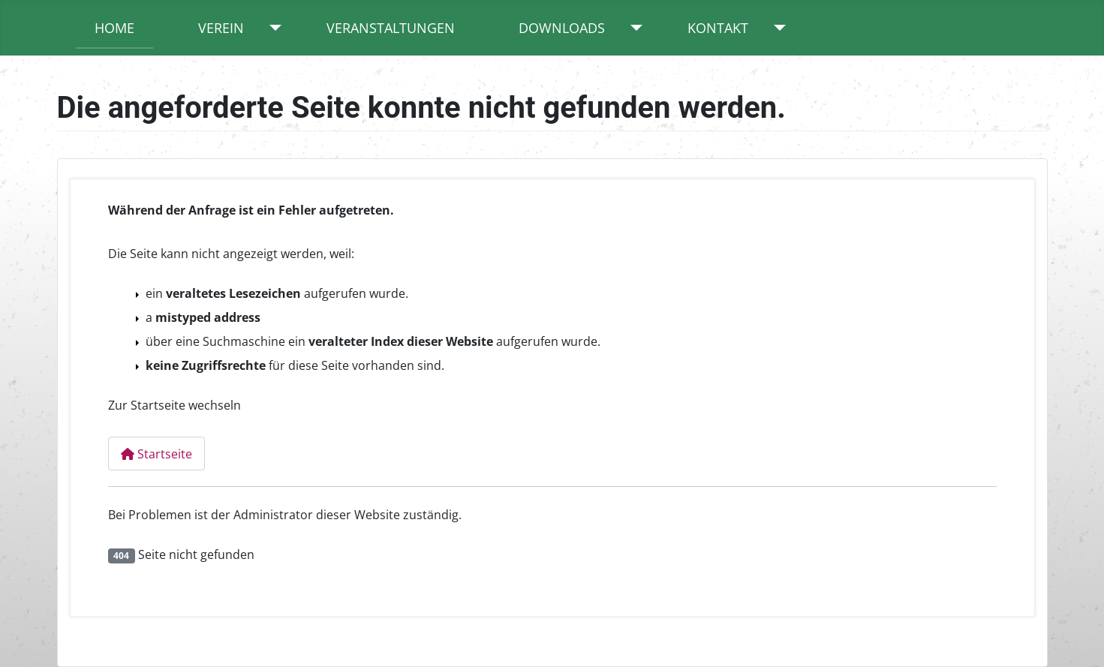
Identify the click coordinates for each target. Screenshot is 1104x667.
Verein (221, 28)
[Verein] (272, 28)
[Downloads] (633, 28)
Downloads (562, 28)
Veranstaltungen (390, 28)
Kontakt (717, 28)
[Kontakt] (776, 28)
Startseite (156, 454)
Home (114, 28)
